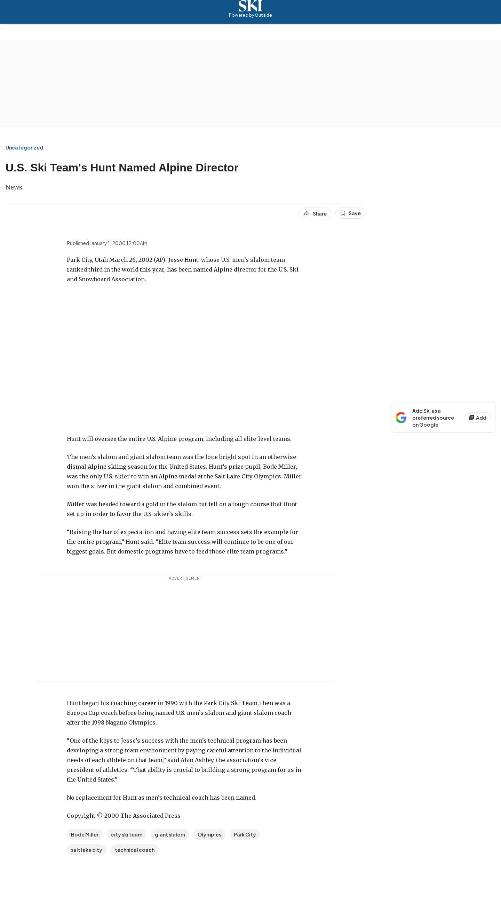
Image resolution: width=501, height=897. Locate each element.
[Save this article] (350, 213)
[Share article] (315, 213)
